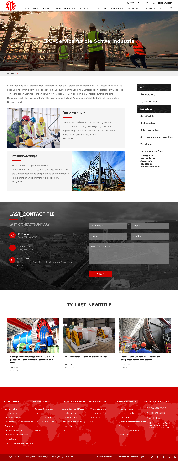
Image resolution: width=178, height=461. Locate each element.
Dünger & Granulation (44, 422)
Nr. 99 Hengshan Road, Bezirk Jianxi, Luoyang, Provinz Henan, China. (159, 425)
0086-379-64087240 (158, 413)
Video (93, 422)
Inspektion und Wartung (73, 422)
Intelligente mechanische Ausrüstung (147, 158)
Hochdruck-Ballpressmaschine (150, 165)
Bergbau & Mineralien (44, 409)
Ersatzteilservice (69, 426)
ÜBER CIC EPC (147, 94)
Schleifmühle (147, 116)
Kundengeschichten (99, 413)
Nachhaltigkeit (125, 435)
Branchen (46, 8)
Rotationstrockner (150, 130)
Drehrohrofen (147, 123)
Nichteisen (39, 430)
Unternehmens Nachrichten (131, 430)
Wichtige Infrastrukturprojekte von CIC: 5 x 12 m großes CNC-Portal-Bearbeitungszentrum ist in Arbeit (32, 360)
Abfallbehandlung (42, 417)
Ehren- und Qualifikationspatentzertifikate (132, 419)
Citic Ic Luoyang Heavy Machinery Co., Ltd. (35, 457)
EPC (105, 8)
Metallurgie (39, 426)
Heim (12, 73)
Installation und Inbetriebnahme (69, 415)
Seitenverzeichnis (104, 457)
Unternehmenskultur (128, 413)
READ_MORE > (68, 138)
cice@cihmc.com (164, 3)
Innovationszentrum (65, 8)
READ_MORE (14, 367)
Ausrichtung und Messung (74, 409)
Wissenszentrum (98, 409)
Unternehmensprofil (127, 409)
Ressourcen (116, 8)
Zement (38, 413)
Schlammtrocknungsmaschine (156, 137)
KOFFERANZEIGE (148, 101)
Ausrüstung (31, 8)
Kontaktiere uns (152, 8)
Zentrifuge (146, 144)
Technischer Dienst (89, 8)
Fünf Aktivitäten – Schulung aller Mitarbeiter (86, 357)
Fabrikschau (124, 426)
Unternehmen (133, 8)
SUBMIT (100, 274)
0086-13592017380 (157, 408)
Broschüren (95, 417)
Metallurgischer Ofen (151, 151)
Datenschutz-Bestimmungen (130, 457)
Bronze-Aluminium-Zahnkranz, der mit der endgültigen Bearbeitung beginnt (140, 358)
